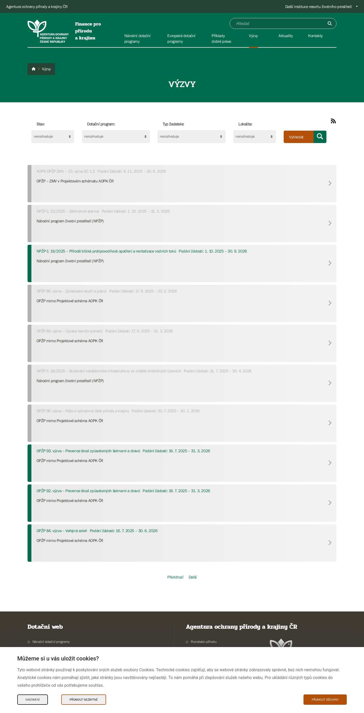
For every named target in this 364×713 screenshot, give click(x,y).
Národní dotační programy (51, 642)
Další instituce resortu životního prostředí (318, 6)
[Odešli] (329, 23)
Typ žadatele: (173, 124)
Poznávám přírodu (204, 642)
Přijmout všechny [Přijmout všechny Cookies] (325, 699)
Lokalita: (245, 124)
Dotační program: (101, 124)
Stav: (41, 124)
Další (193, 577)
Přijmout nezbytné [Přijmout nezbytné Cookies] (84, 699)
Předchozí (175, 577)
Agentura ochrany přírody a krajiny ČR (36, 6)
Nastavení (32, 699)
